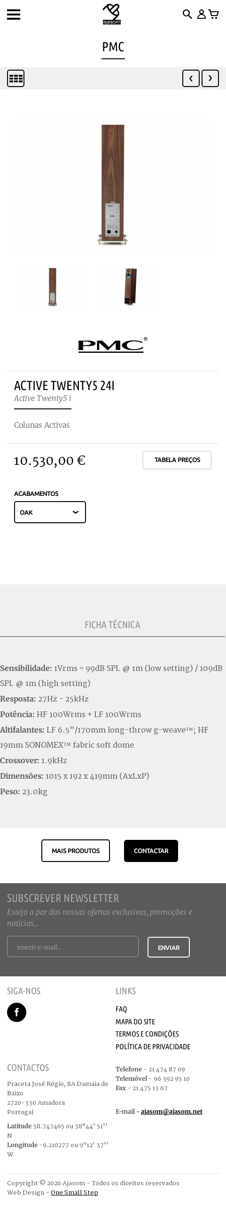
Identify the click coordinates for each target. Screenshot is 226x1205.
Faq (121, 1009)
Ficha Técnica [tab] (112, 624)
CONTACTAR (151, 850)
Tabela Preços (177, 459)
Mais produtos (76, 850)
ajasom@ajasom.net (172, 1112)
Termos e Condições (147, 1033)
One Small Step (74, 1193)
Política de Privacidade (153, 1046)
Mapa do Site (135, 1021)
